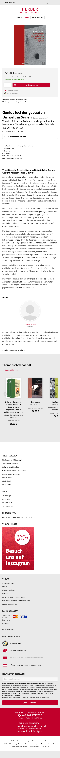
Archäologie (6, 496)
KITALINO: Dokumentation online (14, 597)
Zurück (5, 394)
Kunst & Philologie (12, 370)
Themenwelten (9, 456)
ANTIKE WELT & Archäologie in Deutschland (18, 517)
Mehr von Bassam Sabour (14, 350)
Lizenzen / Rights (8, 590)
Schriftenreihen (8, 506)
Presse (4, 586)
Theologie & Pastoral (10, 463)
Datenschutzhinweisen (42, 698)
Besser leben (7, 478)
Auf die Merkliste (12, 91)
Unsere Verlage (8, 583)
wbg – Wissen (7, 485)
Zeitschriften (37, 17)
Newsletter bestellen (13, 674)
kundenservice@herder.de (32, 726)
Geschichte (6, 499)
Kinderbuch (6, 481)
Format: (15, 136)
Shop (27, 17)
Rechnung (6, 620)
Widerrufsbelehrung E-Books (13, 744)
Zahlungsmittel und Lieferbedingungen (15, 99)
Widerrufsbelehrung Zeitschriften (35, 744)
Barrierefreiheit (34, 747)
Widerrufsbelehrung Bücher (40, 741)
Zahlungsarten (10, 611)
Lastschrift (6, 624)
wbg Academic (7, 503)
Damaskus (35, 402)
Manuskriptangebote (10, 604)
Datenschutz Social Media (19, 747)
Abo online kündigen (30, 731)
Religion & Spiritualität (10, 467)
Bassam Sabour (11, 131)
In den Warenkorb (33, 85)
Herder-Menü (10, 2)
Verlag (5, 579)
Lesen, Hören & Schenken (11, 474)
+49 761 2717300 (32, 715)
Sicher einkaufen (11, 637)
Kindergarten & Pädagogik (12, 460)
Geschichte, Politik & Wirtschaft (14, 470)
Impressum (45, 747)
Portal (19, 17)
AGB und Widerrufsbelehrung (20, 741)
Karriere (5, 594)
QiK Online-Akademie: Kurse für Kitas (16, 601)
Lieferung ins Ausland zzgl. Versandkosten (16, 102)
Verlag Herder (9, 524)
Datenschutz (52, 744)
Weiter (55, 394)
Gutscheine (8, 629)
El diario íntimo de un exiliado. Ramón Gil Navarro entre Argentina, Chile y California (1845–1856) (13, 407)
